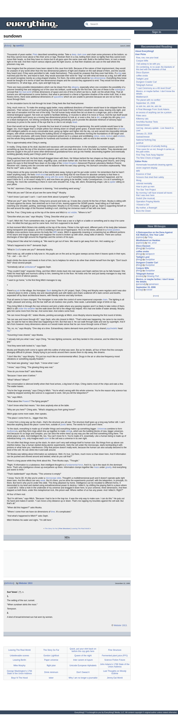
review (140, 276)
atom (46, 438)
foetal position (113, 230)
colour (96, 136)
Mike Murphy (20, 665)
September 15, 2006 (145, 103)
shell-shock (41, 174)
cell (23, 438)
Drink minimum (51, 672)
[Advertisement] (89, 8)
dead (74, 122)
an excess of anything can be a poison (154, 112)
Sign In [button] (156, 32)
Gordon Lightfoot (51, 655)
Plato (35, 54)
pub (18, 290)
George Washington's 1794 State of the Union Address (19, 672)
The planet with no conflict (148, 100)
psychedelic (111, 328)
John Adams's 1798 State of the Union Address (115, 665)
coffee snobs (142, 75)
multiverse (12, 431)
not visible (72, 212)
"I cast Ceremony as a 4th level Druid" (153, 88)
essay (139, 289)
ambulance (30, 267)
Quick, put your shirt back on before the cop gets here (83, 650)
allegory (75, 87)
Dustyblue (150, 248)
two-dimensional (98, 78)
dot (98, 117)
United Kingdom (69, 163)
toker (51, 678)
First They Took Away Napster (150, 155)
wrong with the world (53, 177)
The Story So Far (51, 528)
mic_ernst (152, 243)
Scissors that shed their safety (150, 177)
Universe (101, 429)
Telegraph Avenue (144, 85)
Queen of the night (83, 655)
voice (102, 136)
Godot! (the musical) (145, 198)
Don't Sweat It (82, 672)
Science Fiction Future (114, 660)
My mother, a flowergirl (146, 208)
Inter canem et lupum (83, 660)
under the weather (26, 308)
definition (9, 583)
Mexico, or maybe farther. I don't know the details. (155, 280)
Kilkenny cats (142, 119)
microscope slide (53, 478)
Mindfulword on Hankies (148, 240)
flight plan (51, 665)
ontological (120, 89)
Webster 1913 (25, 583)
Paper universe (51, 660)
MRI (55, 232)
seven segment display (146, 168)
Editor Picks (141, 161)
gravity (108, 467)
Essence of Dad (143, 174)
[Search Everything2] (118, 24)
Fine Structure (64, 528)
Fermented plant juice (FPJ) (115, 655)
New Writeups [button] (157, 226)
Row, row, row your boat (147, 57)
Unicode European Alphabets (83, 665)
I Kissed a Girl (142, 204)
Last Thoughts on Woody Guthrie (114, 672)
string (68, 431)
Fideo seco (141, 115)
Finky (150, 237)
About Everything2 (144, 51)
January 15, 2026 (144, 133)
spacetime (58, 97)
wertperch (150, 254)
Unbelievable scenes (19, 655)
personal (141, 284)
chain (104, 299)
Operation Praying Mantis (148, 201)
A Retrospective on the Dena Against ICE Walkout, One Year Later (154, 233)
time (53, 511)
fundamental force (74, 465)
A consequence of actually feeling (151, 146)
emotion (121, 136)
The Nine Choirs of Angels (148, 158)
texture (109, 136)
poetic (63, 424)
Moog (138, 180)
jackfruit (139, 143)
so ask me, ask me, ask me (148, 106)
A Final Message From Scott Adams (152, 109)
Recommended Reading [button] (156, 46)
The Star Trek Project (146, 190)
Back (49, 290)
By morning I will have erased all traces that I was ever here (154, 194)
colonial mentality (144, 183)
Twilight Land (142, 79)
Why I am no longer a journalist (83, 678)
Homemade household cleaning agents (154, 165)
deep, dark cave (79, 54)
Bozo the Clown (143, 211)
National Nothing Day (146, 140)
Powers (25, 401)
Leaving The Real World (81, 528)
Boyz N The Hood (19, 678)
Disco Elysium (142, 72)
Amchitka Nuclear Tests (147, 122)
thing (139, 248)
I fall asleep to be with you (148, 64)
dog (120, 73)
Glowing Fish (153, 276)
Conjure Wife (142, 61)
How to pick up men (145, 186)
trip (8, 331)
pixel (123, 117)
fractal (122, 129)
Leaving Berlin (19, 660)
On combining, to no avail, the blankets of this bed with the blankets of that (155, 68)
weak (42, 480)
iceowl (149, 289)
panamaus (154, 284)
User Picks (140, 54)
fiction (7, 45)
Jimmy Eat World (115, 678)
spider (113, 182)
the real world (25, 92)
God (17, 249)
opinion (140, 237)
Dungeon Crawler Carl (146, 82)
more (156, 296)
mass (96, 467)
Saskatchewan (143, 125)
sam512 (20, 45)
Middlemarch (142, 97)
